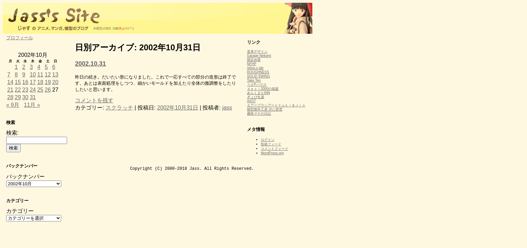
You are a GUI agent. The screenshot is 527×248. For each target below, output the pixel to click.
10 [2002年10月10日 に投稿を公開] (33, 75)
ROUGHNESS (258, 72)
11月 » (32, 105)
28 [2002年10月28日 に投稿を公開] (10, 97)
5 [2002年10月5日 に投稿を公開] (46, 67)
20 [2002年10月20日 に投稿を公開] (55, 82)
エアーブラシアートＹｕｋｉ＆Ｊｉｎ (276, 105)
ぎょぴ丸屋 (255, 97)
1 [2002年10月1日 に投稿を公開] (16, 67)
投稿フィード (271, 144)
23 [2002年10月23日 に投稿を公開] (25, 90)
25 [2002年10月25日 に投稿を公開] (40, 90)
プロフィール (19, 37)
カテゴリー (20, 211)
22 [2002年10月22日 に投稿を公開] (18, 90)
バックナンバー (25, 176)
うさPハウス (257, 84)
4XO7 (251, 101)
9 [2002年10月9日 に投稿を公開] (23, 75)
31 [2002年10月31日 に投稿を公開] (33, 97)
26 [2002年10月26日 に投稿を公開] (48, 90)
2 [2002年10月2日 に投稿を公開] (23, 67)
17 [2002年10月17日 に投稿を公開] (33, 82)
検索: (12, 133)
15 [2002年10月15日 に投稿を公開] (18, 82)
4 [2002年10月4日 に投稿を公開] (38, 67)
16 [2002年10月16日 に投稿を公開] (25, 82)
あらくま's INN (258, 93)
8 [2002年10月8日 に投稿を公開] (16, 75)
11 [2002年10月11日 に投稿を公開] (40, 75)
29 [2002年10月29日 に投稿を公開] (18, 97)
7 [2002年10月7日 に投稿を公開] (8, 75)
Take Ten (254, 80)
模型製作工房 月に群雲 (264, 109)
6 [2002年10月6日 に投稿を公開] (53, 67)
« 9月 (12, 105)
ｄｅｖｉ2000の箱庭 (263, 89)
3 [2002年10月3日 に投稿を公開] (31, 67)
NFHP (251, 64)
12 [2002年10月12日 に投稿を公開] (48, 75)
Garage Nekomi (259, 56)
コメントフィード (274, 149)
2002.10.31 (90, 63)
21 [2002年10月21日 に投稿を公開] (10, 90)
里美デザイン (257, 51)
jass (227, 108)
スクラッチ (119, 108)
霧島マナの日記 (259, 113)
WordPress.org (272, 153)
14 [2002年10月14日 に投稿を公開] (10, 82)
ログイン (268, 140)
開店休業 (254, 60)
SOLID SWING (258, 76)
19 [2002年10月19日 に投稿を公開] (48, 82)
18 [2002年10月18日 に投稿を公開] (40, 82)
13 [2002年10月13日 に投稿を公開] (55, 75)
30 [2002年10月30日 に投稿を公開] (25, 97)
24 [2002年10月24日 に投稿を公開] (33, 90)
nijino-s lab (255, 68)
